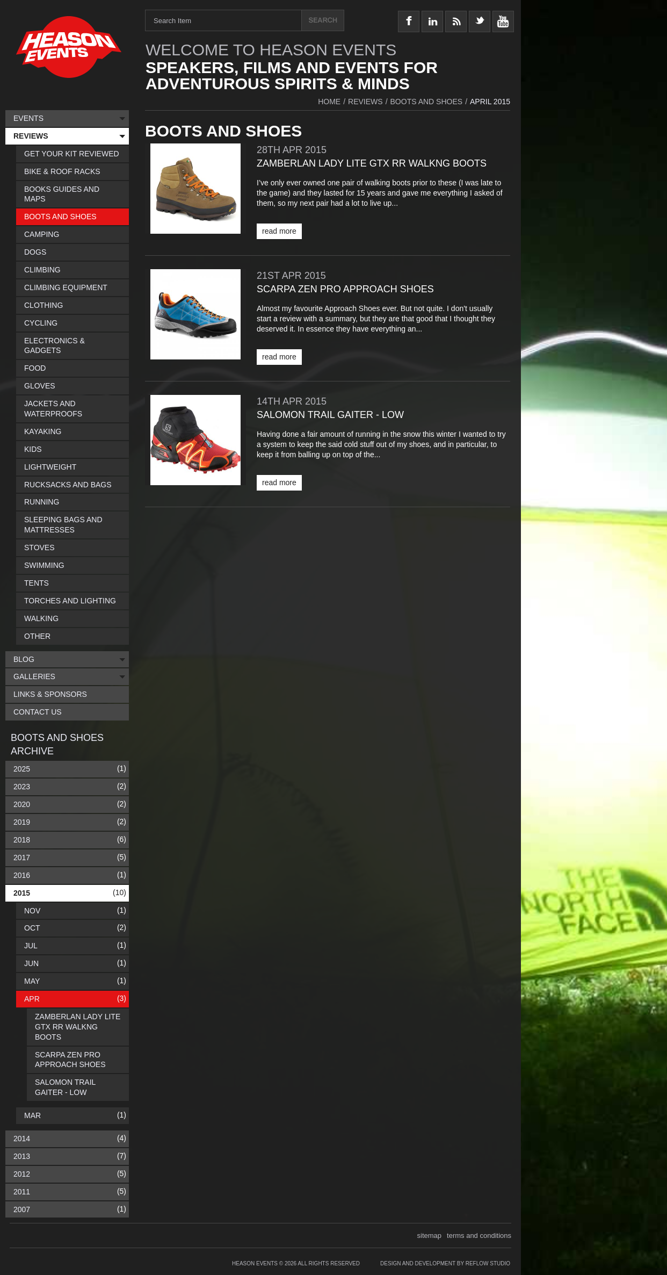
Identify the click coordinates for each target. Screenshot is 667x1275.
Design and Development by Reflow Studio (445, 1263)
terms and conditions (479, 1235)
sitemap (429, 1235)
